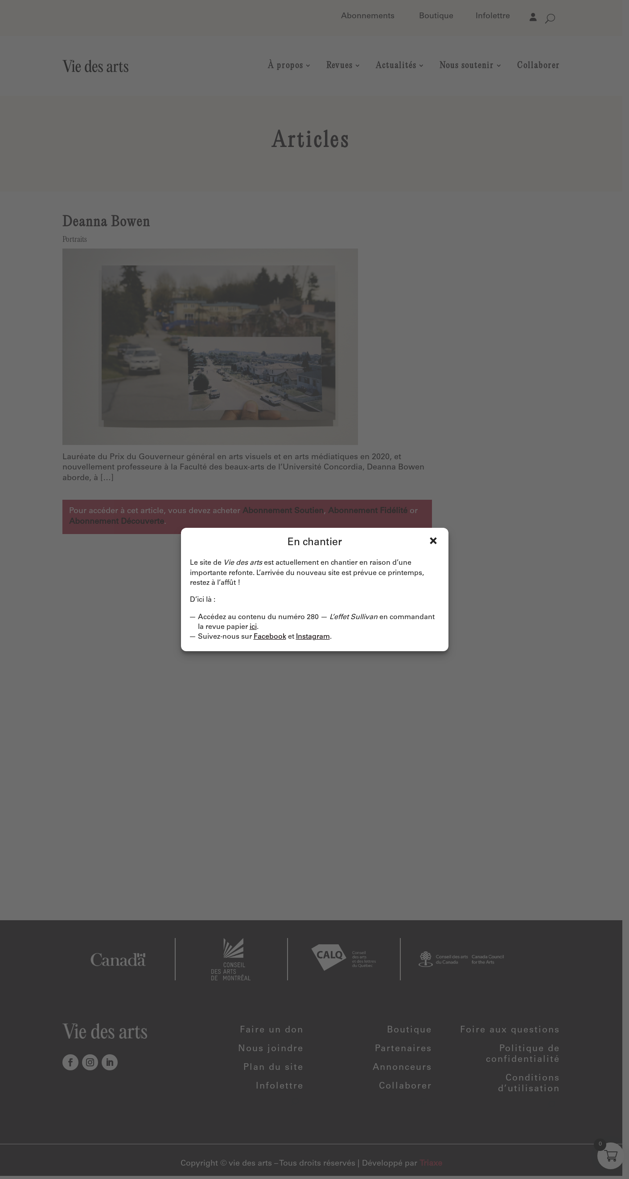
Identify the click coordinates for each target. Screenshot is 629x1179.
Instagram (313, 636)
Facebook (270, 636)
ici (253, 627)
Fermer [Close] (433, 541)
